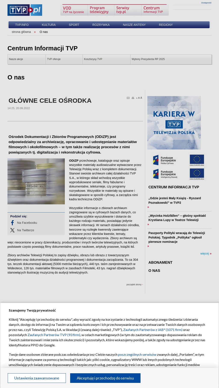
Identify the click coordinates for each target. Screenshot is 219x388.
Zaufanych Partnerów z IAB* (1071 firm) (152, 330)
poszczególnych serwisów (137, 354)
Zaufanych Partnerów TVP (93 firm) (54, 335)
